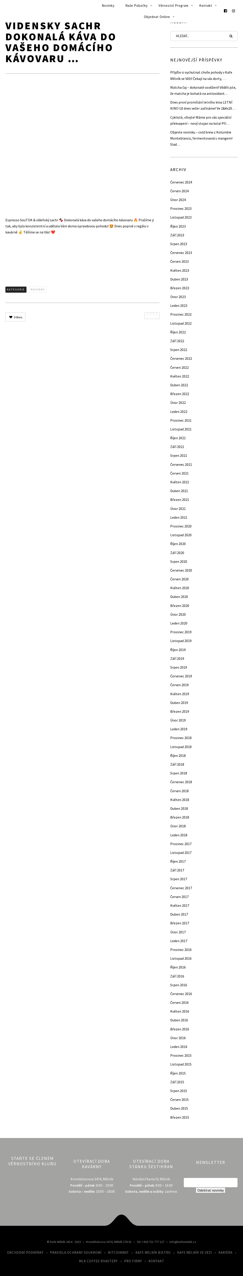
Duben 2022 (179, 385)
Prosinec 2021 (181, 420)
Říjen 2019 (178, 649)
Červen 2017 (179, 896)
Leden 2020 (178, 623)
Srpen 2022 (178, 349)
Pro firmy (133, 1261)
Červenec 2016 (181, 993)
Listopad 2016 (181, 958)
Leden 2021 (178, 517)
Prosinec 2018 (181, 737)
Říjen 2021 (178, 438)
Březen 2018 (179, 817)
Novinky (108, 5)
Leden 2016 (178, 1046)
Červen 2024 (179, 191)
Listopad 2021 (181, 429)
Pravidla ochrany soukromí (76, 1252)
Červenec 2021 (181, 464)
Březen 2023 (179, 288)
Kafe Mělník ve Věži (194, 1252)
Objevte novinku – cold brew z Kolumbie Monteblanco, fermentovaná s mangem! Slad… (201, 138)
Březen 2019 (179, 711)
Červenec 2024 (181, 182)
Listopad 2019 (181, 640)
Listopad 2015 (181, 1064)
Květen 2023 (179, 270)
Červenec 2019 (181, 676)
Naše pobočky (136, 5)
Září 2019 (177, 658)
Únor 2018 (178, 826)
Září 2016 (177, 976)
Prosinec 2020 (181, 526)
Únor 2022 (178, 402)
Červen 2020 (179, 579)
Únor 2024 (178, 199)
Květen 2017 (179, 905)
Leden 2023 (178, 305)
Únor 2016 (178, 1038)
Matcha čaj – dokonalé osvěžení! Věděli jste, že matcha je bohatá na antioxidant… (203, 90)
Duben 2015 (179, 1108)
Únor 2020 (178, 614)
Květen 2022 (179, 376)
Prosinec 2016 (181, 949)
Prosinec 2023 (181, 208)
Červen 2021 (179, 473)
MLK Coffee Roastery (98, 1261)
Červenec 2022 (181, 358)
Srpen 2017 (178, 879)
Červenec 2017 (181, 888)
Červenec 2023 (181, 252)
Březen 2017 (179, 923)
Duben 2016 (179, 1020)
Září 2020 (177, 552)
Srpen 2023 (178, 244)
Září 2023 (177, 235)
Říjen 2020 (178, 543)
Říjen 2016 (178, 967)
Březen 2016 (179, 1029)
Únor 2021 (178, 508)
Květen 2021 (179, 482)
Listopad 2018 (181, 746)
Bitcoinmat (118, 1252)
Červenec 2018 (181, 782)
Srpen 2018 (178, 773)
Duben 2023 (179, 279)
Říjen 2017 (178, 861)
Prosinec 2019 (181, 632)
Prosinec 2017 (181, 844)
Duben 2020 (179, 596)
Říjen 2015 (178, 1073)
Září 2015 (177, 1082)
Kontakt (205, 5)
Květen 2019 (179, 694)
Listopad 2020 (181, 535)
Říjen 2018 (178, 755)
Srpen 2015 (178, 1090)
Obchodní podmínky (25, 1252)
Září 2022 (177, 341)
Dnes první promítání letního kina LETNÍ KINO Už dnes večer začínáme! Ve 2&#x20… (203, 105)
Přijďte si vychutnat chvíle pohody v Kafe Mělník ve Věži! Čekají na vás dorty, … (201, 75)
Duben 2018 (179, 808)
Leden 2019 (178, 729)
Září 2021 (177, 446)
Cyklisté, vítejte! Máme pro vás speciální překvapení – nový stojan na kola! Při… (200, 120)
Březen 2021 (179, 499)
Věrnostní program (173, 5)
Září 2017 (177, 870)
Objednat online (157, 17)
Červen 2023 (179, 261)
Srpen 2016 (178, 985)
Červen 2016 (179, 1002)
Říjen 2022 (178, 332)
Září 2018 (177, 764)
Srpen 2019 (178, 667)
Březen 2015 (179, 1117)
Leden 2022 (178, 411)
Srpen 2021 (178, 455)
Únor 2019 (178, 720)
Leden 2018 (178, 835)
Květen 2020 (179, 588)
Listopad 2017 (181, 852)
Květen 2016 (179, 1011)
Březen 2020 (179, 605)
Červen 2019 (179, 685)
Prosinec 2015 (181, 1055)
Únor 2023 (178, 296)
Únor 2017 (178, 932)
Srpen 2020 (178, 561)
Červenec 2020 (181, 570)
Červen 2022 (179, 367)
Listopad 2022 (181, 323)
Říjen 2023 (178, 226)
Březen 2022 (179, 393)
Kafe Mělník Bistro (153, 1252)
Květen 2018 (179, 799)
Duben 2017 (179, 914)
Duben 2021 (179, 491)
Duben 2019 (179, 702)
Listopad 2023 (181, 217)
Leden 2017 (178, 941)
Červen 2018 (179, 791)
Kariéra (225, 1252)
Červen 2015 (179, 1099)
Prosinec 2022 (181, 314)
